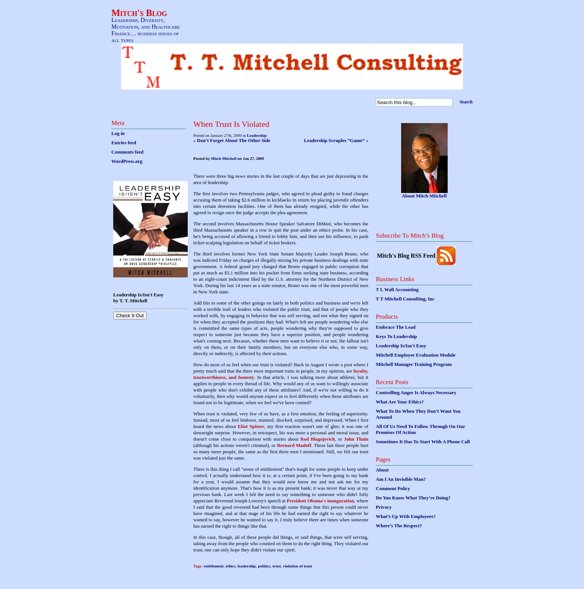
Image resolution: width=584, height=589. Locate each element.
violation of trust (297, 566)
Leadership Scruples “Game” (334, 140)
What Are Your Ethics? (400, 402)
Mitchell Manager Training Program (414, 364)
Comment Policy (393, 488)
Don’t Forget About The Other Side (233, 140)
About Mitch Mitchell (424, 196)
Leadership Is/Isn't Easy (401, 345)
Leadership (257, 135)
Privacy (384, 507)
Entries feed (123, 142)
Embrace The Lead (396, 327)
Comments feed (127, 152)
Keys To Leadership (396, 336)
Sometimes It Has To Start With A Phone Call (423, 441)
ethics (231, 566)
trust (277, 566)
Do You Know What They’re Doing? (413, 498)
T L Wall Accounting (397, 289)
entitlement (213, 566)
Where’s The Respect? (399, 525)
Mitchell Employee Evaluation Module (416, 355)
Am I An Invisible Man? (401, 479)
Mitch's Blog (139, 13)
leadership (247, 566)
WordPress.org (126, 161)
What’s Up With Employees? (405, 516)
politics (264, 566)
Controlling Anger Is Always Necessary (416, 392)
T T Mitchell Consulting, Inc (405, 299)
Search (466, 101)
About (382, 470)
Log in (118, 133)
